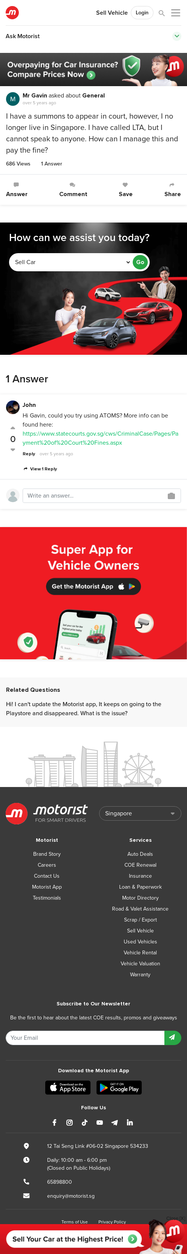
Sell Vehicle (112, 13)
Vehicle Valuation (140, 963)
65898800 (59, 1182)
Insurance (140, 876)
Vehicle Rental (140, 952)
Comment (73, 190)
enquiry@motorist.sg (71, 1196)
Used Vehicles (140, 942)
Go (140, 262)
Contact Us (47, 876)
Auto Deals (140, 854)
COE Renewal (140, 865)
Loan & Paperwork (140, 887)
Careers (47, 865)
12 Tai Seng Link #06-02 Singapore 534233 (97, 1146)
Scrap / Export (140, 920)
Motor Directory (140, 898)
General (93, 95)
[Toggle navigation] (176, 36)
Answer (17, 190)
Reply (29, 454)
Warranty (140, 974)
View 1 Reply (40, 469)
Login (142, 12)
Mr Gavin (35, 95)
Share (172, 190)
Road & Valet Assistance (140, 909)
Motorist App (47, 887)
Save (126, 190)
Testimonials (47, 898)
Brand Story (47, 854)
